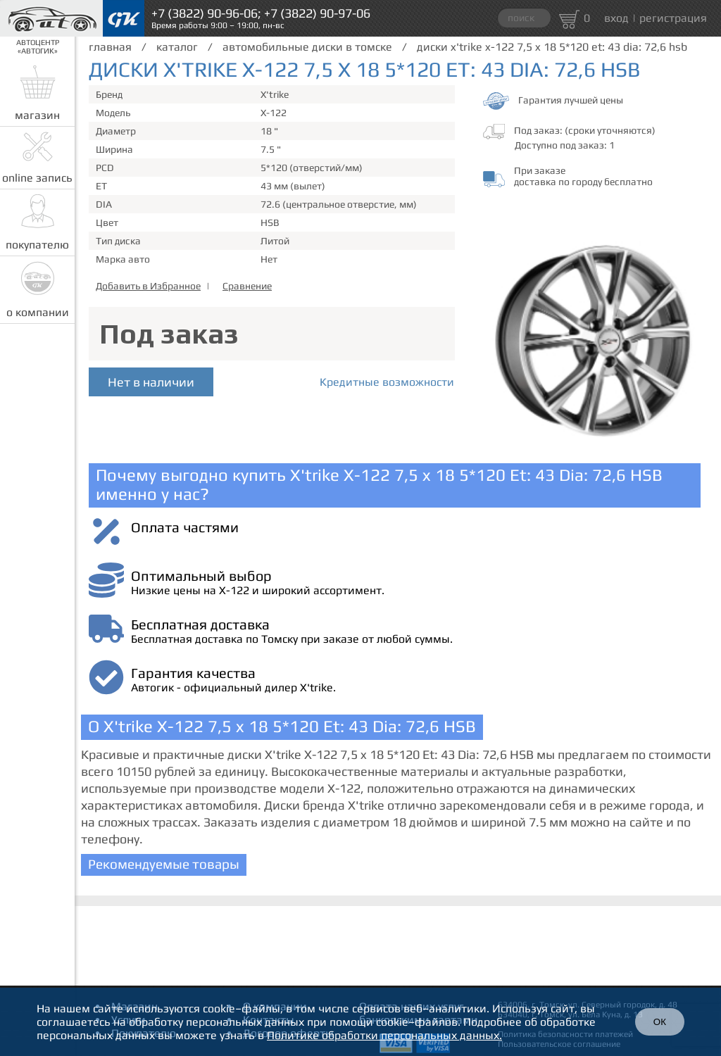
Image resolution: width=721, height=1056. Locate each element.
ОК (659, 1022)
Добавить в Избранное (148, 285)
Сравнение (247, 285)
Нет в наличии (151, 382)
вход (616, 18)
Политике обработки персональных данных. (384, 1035)
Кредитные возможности (387, 382)
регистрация (673, 18)
